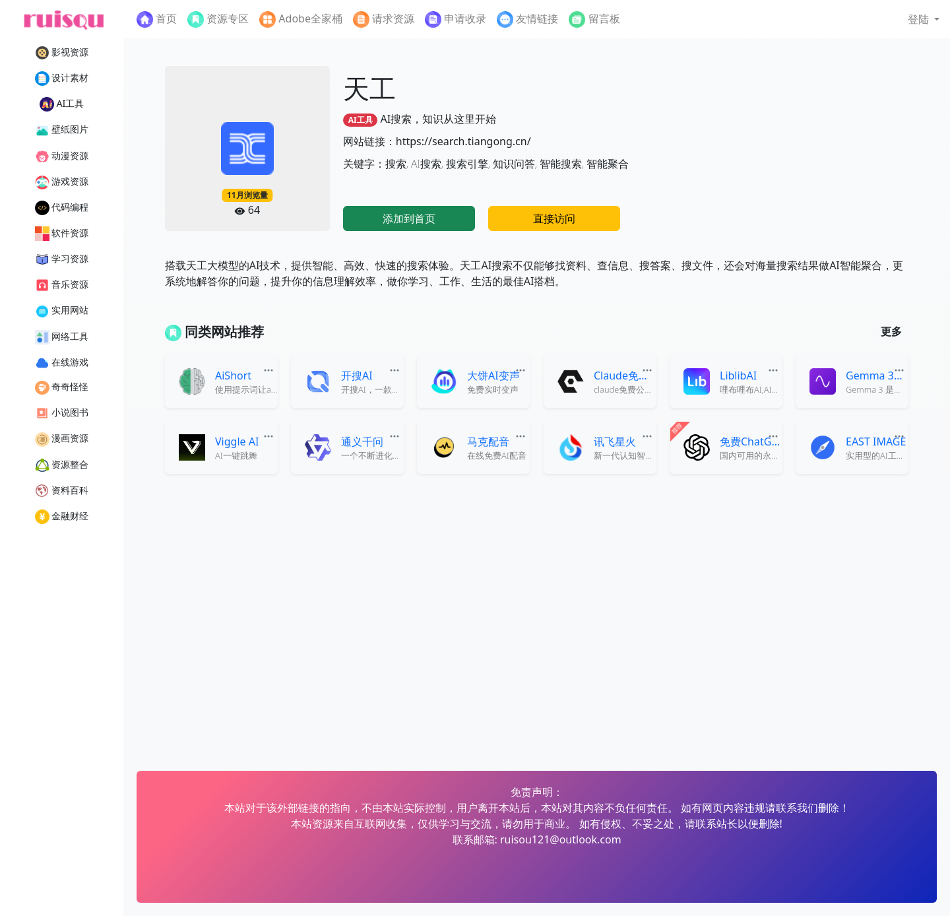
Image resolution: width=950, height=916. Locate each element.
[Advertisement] (797, 148)
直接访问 (554, 218)
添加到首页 (409, 218)
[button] (923, 19)
